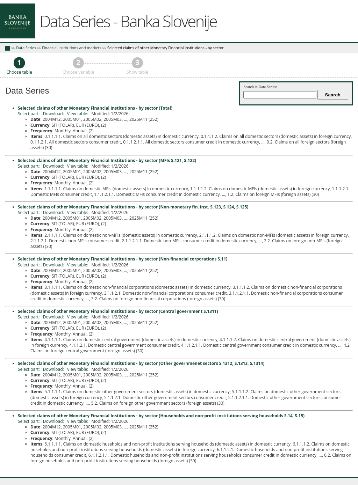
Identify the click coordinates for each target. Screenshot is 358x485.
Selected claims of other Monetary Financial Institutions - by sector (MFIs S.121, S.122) (107, 160)
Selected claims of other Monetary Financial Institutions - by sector (165, 47)
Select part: (29, 114)
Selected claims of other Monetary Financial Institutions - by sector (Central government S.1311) (118, 311)
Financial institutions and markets (71, 47)
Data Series (26, 47)
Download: (53, 114)
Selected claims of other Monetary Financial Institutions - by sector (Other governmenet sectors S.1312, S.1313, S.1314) (141, 363)
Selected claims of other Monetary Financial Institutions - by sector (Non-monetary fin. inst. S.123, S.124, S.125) (133, 207)
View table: (77, 114)
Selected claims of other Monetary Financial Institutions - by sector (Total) (95, 108)
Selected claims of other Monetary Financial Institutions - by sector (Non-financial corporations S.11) (122, 259)
